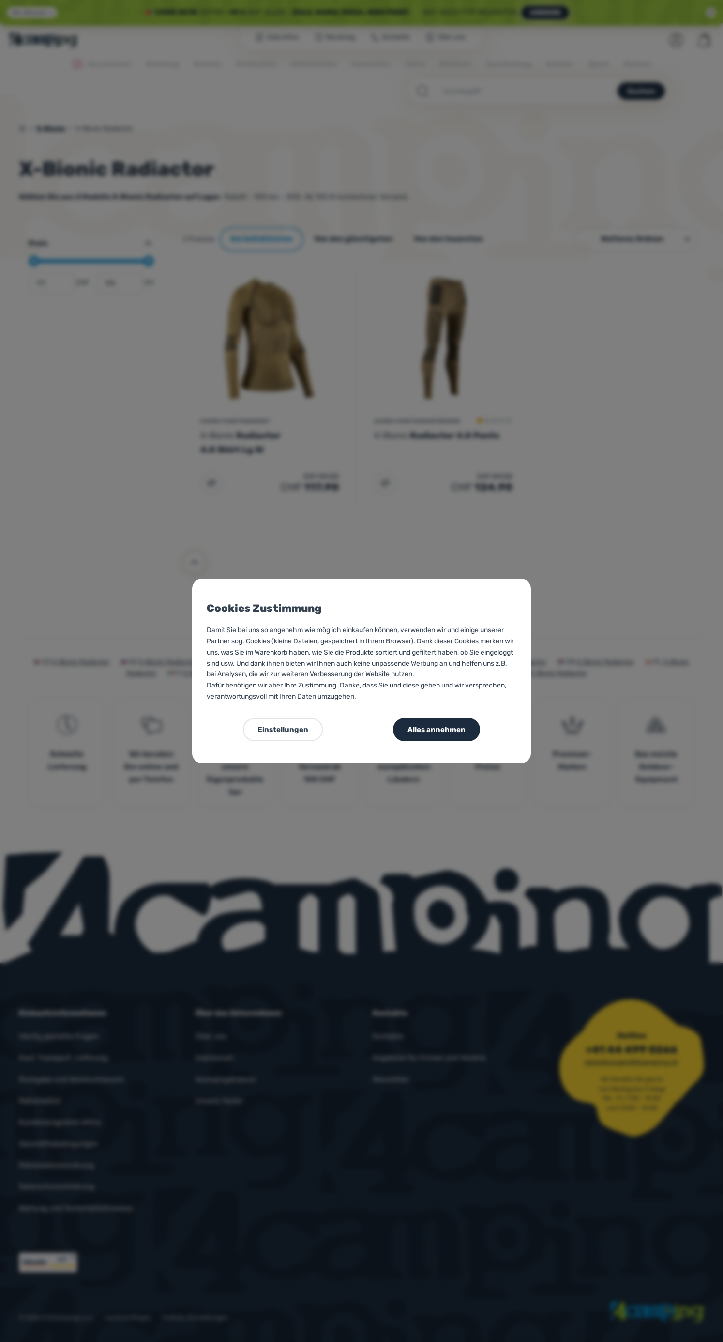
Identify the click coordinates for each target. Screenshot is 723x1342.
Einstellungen (282, 729)
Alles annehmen (436, 729)
